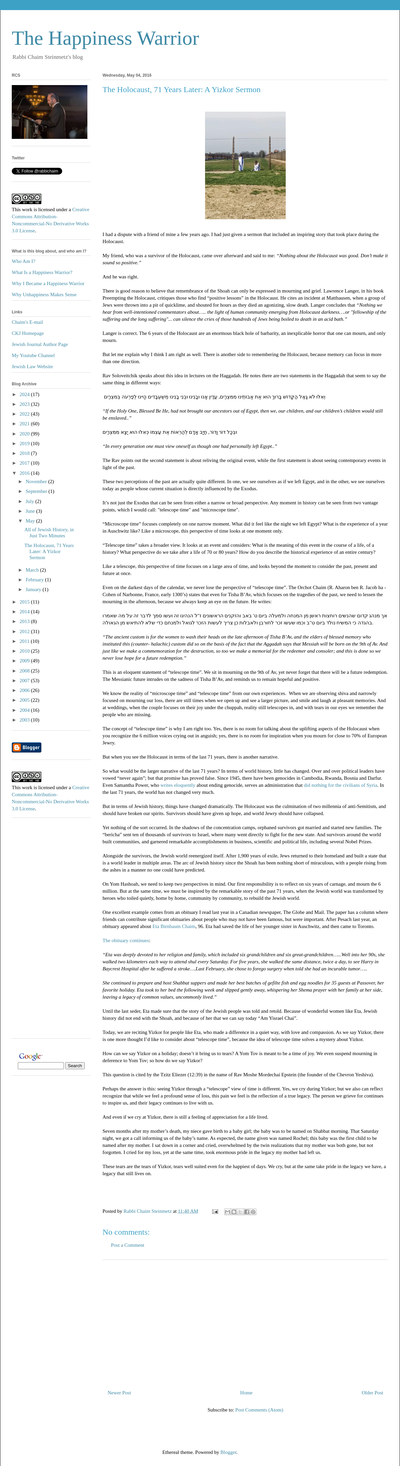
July (30, 501)
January (34, 589)
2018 (25, 453)
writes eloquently (177, 785)
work (27, 209)
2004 (25, 710)
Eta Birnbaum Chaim (174, 926)
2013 (25, 621)
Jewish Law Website (32, 366)
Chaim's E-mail (27, 322)
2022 (25, 414)
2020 (25, 433)
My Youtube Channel (33, 355)
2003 (25, 720)
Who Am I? (23, 261)
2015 (25, 602)
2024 (25, 394)
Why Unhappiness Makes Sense (44, 294)
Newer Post (119, 1392)
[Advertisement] (245, 1322)
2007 (25, 680)
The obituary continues (126, 940)
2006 (25, 690)
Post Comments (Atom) (259, 1410)
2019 (25, 443)
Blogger (229, 1452)
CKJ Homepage (28, 333)
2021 (25, 423)
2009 (25, 660)
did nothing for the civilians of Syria (340, 785)
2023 (25, 404)
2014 (25, 611)
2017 (25, 463)
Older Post (372, 1392)
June (31, 511)
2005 (25, 700)
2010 (25, 651)
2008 (25, 670)
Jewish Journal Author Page (40, 344)
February (35, 579)
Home (246, 1392)
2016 (25, 473)
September (37, 491)
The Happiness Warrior (105, 38)
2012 (25, 631)
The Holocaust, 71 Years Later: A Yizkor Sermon (49, 551)
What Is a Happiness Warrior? (42, 272)
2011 (25, 641)
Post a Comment (127, 1245)
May (31, 521)
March (33, 570)
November (37, 481)
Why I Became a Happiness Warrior (48, 283)
